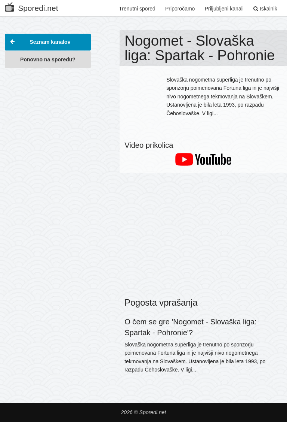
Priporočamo (180, 9)
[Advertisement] (48, 110)
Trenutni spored (137, 9)
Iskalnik (265, 9)
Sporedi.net (31, 6)
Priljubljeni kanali (224, 9)
